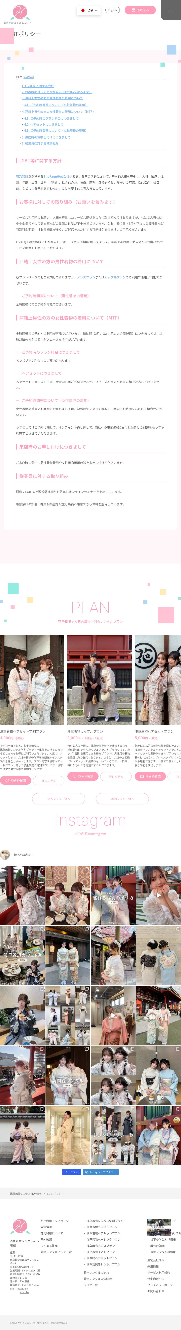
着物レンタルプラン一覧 (56, 1252)
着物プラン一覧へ (122, 799)
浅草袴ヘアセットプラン (102, 1258)
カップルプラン (115, 277)
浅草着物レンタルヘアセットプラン (156, 749)
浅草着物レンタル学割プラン (17, 749)
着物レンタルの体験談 (98, 1279)
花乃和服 (22, 176)
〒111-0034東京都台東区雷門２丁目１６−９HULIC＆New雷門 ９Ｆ (24, 1261)
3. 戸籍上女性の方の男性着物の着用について (52, 98)
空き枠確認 (18, 780)
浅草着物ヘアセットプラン (154, 731)
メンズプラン (86, 277)
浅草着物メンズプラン (101, 1246)
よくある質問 (49, 1246)
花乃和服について (52, 1233)
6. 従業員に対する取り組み (40, 143)
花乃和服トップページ (55, 1221)
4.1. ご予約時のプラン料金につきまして (51, 118)
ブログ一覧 (91, 1285)
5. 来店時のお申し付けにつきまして (46, 137)
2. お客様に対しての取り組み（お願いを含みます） (57, 92)
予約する (143, 10)
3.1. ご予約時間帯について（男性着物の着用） (56, 105)
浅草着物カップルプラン (85, 731)
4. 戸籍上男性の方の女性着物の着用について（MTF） (59, 111)
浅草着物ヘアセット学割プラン (22, 731)
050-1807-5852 (30, 1285)
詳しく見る (49, 781)
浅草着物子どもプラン (101, 1252)
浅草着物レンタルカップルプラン (87, 749)
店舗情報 (46, 1227)
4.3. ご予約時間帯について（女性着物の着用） (56, 130)
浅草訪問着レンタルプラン (103, 1264)
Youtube (24, 1292)
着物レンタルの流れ (96, 1272)
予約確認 (46, 1239)
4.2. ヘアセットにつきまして (44, 124)
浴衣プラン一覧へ (58, 799)
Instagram (22, 1288)
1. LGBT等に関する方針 (38, 86)
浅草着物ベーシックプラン (103, 1239)
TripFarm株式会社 (56, 176)
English (112, 10)
